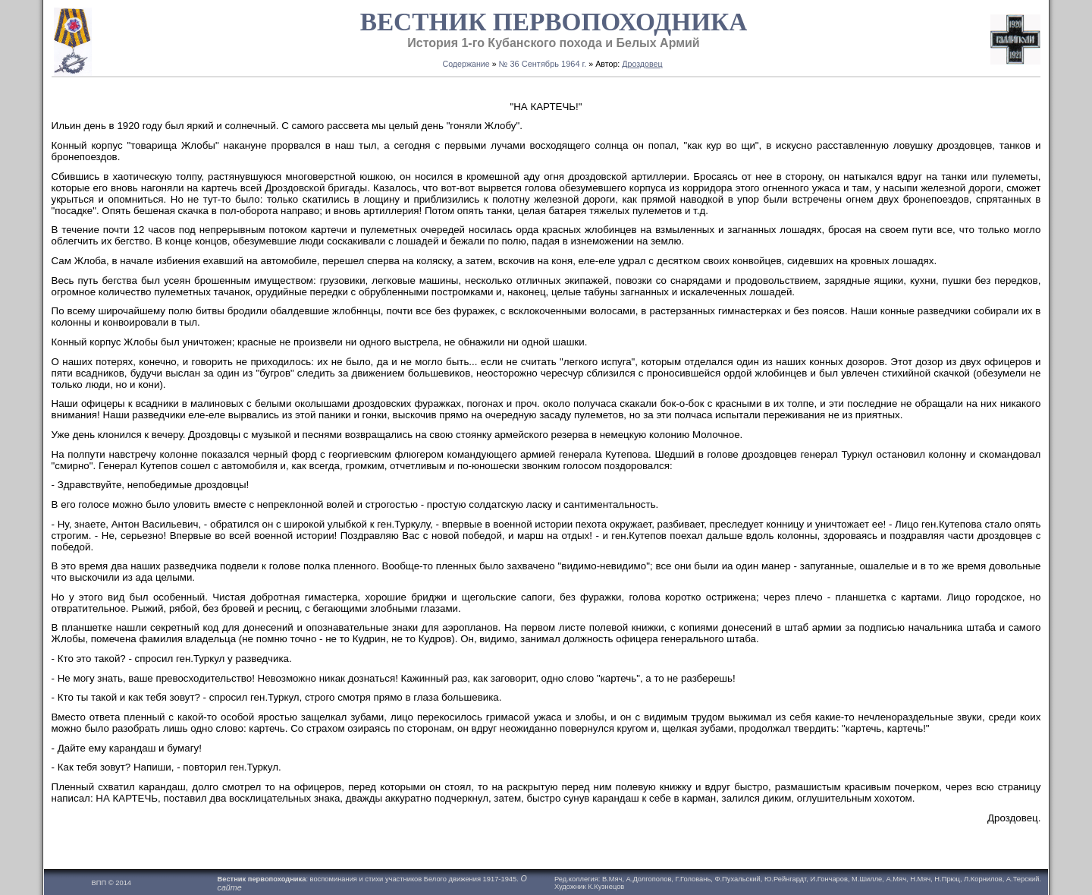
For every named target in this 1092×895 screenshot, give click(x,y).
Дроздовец (642, 63)
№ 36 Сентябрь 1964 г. (543, 63)
